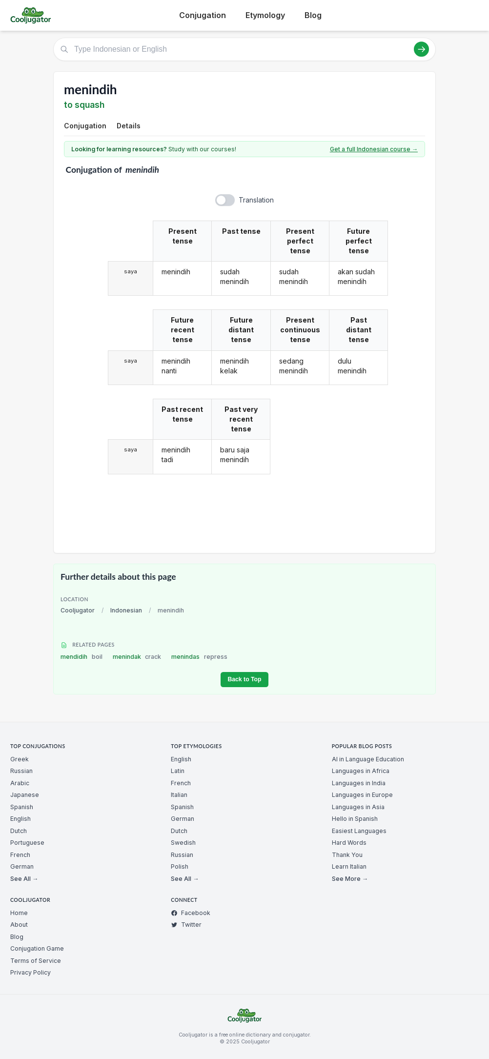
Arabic (19, 783)
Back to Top (244, 679)
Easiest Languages (359, 831)
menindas (199, 656)
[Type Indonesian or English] (244, 49)
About (19, 924)
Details (129, 126)
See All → (24, 878)
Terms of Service (35, 960)
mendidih (81, 656)
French (20, 854)
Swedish (183, 842)
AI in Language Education (368, 759)
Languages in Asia (358, 807)
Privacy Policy (30, 972)
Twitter (186, 924)
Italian (179, 794)
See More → (350, 878)
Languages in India (359, 783)
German (22, 866)
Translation (256, 200)
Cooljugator (78, 610)
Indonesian (126, 610)
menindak (137, 656)
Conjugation (202, 15)
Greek (19, 759)
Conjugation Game (37, 948)
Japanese (24, 794)
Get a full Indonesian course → (374, 149)
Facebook (190, 912)
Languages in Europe (362, 794)
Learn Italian (349, 866)
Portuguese (27, 842)
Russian (21, 770)
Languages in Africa (360, 770)
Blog (313, 15)
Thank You (347, 854)
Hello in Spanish (355, 818)
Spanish (21, 807)
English (20, 818)
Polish (179, 866)
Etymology (265, 15)
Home (19, 912)
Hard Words (349, 842)
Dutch (18, 831)
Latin (177, 770)
